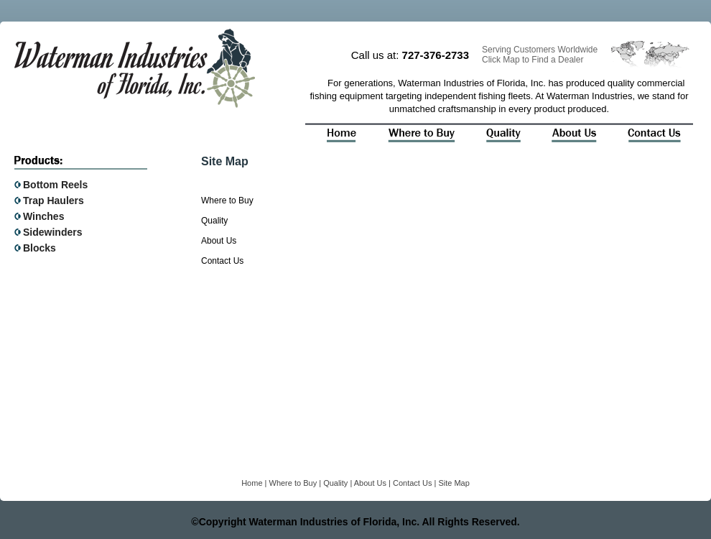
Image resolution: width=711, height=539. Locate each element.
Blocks (39, 248)
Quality (214, 221)
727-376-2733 (435, 55)
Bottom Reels (55, 184)
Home (251, 483)
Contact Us (222, 261)
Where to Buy (227, 200)
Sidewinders (52, 232)
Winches (43, 216)
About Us (218, 241)
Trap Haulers (53, 200)
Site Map (453, 483)
